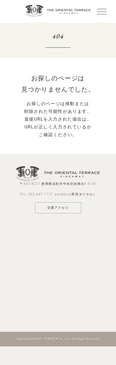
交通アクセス (58, 207)
